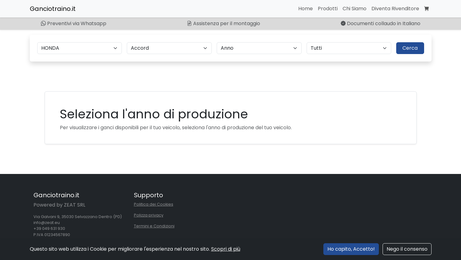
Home (305, 8)
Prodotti (328, 8)
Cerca (410, 48)
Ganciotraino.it (53, 8)
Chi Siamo (354, 8)
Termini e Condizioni (154, 226)
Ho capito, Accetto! (351, 249)
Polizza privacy (148, 215)
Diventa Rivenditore (395, 8)
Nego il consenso (407, 249)
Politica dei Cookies (153, 204)
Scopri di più (225, 249)
